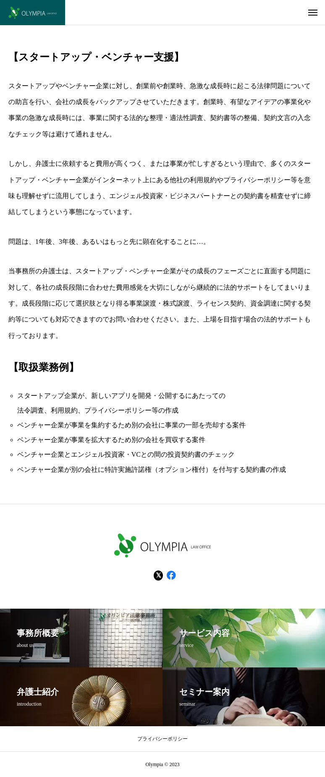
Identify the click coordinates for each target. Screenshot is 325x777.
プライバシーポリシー (162, 739)
